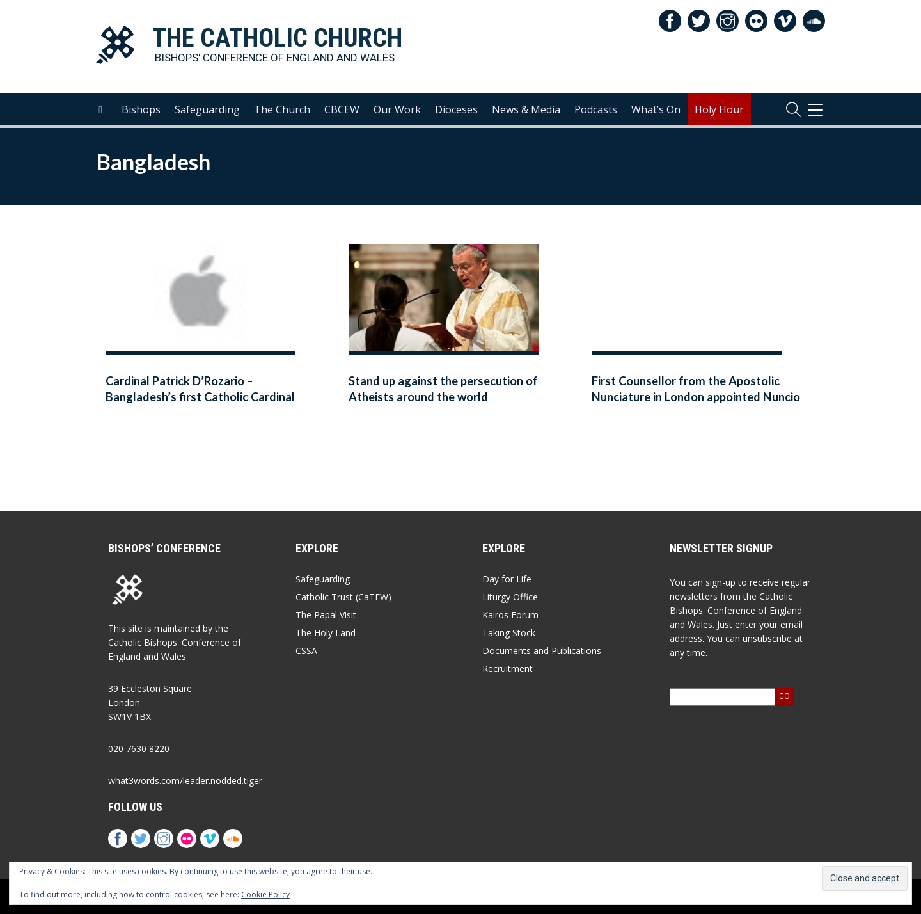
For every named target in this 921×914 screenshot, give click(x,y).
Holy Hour (719, 109)
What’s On (656, 109)
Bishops (141, 109)
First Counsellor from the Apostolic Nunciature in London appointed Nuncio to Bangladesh (696, 397)
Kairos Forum (510, 615)
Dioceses (456, 109)
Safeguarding (207, 109)
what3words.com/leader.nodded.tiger (185, 780)
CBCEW (341, 109)
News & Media (526, 109)
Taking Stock (508, 633)
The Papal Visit (325, 615)
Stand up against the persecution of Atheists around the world (443, 389)
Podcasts (595, 109)
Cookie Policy (265, 894)
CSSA (306, 651)
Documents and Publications (541, 651)
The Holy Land (325, 633)
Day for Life (506, 579)
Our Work (397, 109)
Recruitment (507, 668)
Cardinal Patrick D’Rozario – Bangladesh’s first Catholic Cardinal (200, 389)
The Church (282, 109)
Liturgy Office (510, 597)
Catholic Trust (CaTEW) (343, 597)
